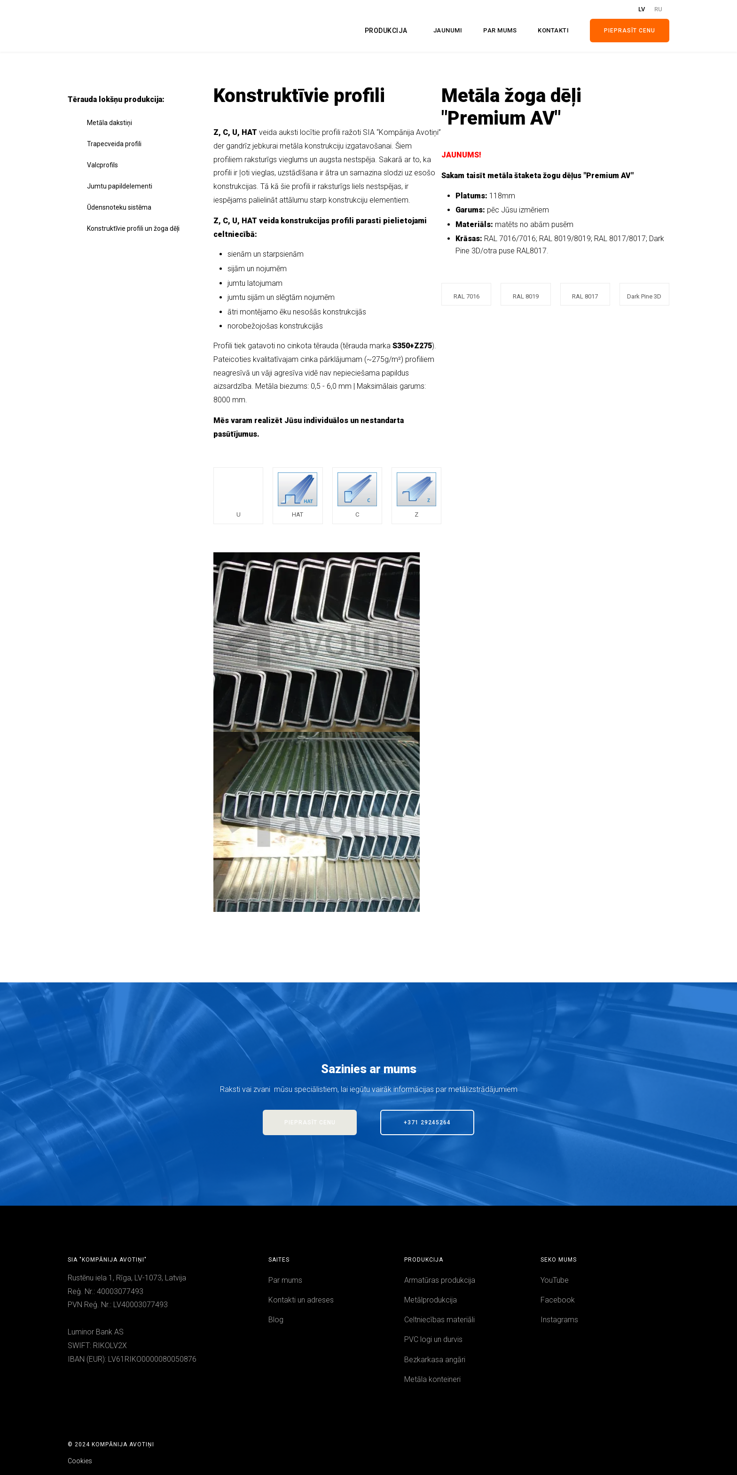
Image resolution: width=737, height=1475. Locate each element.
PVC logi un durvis (433, 1339)
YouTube (555, 1280)
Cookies (80, 1461)
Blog (275, 1319)
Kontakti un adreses (301, 1299)
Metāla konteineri (432, 1379)
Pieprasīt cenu (629, 30)
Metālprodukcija (430, 1299)
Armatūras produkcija (439, 1280)
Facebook (558, 1299)
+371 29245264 (427, 1122)
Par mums (285, 1280)
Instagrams (559, 1319)
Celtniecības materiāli (439, 1319)
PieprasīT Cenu (310, 1122)
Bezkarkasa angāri (434, 1359)
